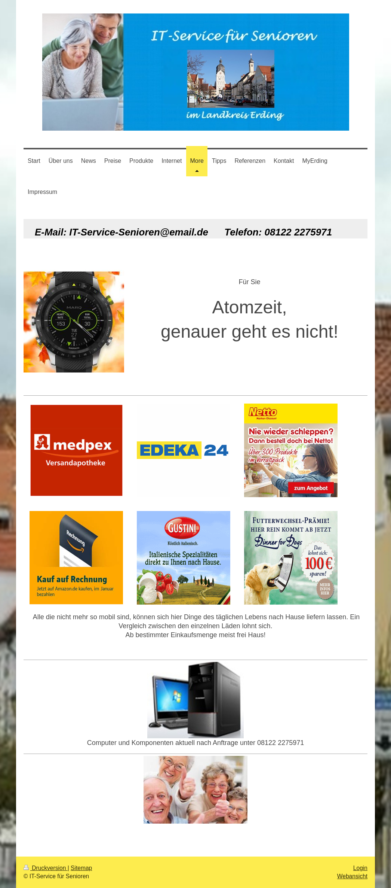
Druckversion (46, 868)
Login (360, 868)
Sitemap (81, 868)
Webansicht (352, 876)
